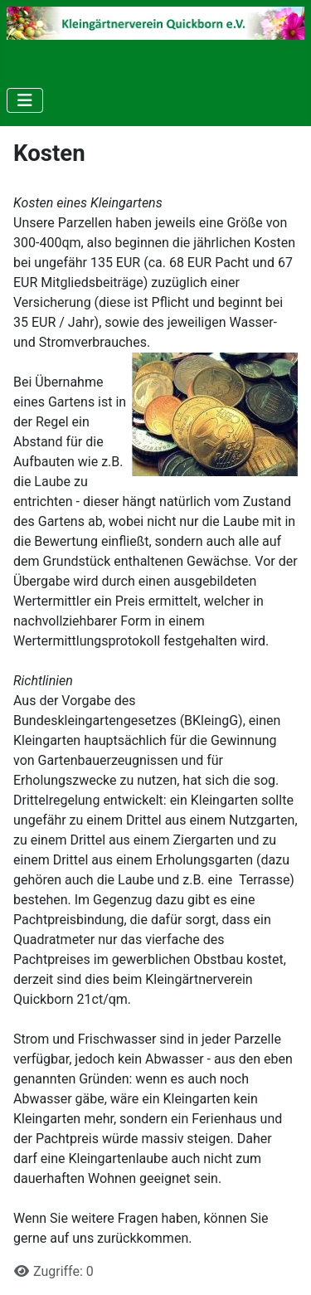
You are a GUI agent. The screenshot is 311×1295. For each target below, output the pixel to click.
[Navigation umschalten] (25, 100)
